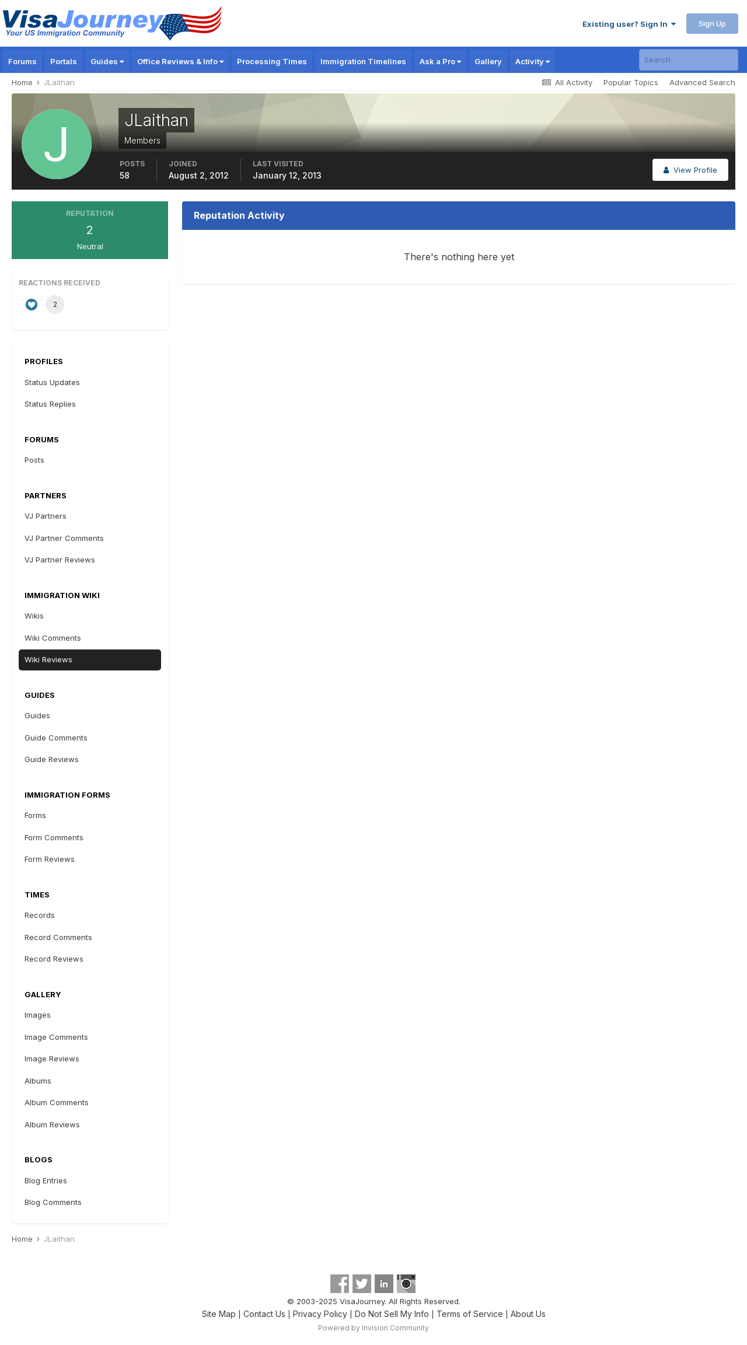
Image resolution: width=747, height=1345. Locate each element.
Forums (22, 61)
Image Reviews (52, 1058)
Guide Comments (56, 737)
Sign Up (712, 23)
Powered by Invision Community (373, 1327)
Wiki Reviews (48, 659)
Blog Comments (53, 1202)
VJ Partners (46, 515)
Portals (63, 61)
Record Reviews (54, 958)
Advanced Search (702, 82)
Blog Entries (46, 1180)
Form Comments (54, 837)
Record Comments (58, 937)
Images (38, 1014)
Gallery (488, 61)
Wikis (34, 615)
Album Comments (57, 1102)
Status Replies (50, 403)
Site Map (219, 1314)
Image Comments (56, 1037)
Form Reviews (50, 859)
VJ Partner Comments (64, 538)
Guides (107, 61)
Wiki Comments (53, 637)
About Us (528, 1314)
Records (40, 915)
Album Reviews (52, 1124)
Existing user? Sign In (629, 24)
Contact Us (264, 1314)
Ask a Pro (440, 61)
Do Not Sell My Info (392, 1314)
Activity (532, 61)
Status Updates (52, 382)
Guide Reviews (52, 759)
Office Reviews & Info (180, 61)
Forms (35, 815)
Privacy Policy (320, 1314)
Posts (34, 459)
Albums (38, 1080)
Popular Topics (630, 82)
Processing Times (272, 61)
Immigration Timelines (363, 61)
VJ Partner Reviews (60, 559)
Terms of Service (470, 1314)
